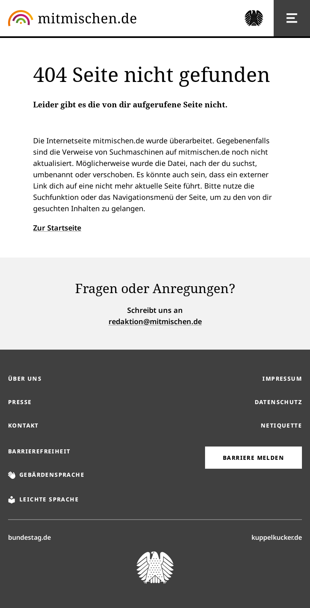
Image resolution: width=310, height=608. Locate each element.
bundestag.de (29, 537)
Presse (19, 402)
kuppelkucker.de (276, 537)
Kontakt (23, 425)
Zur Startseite (57, 228)
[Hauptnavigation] (292, 18)
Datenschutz (278, 402)
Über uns (25, 378)
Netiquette (281, 425)
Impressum (282, 378)
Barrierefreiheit (39, 451)
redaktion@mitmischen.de (155, 321)
